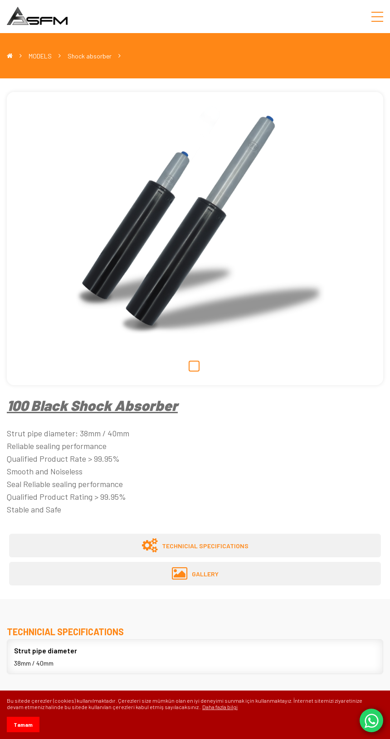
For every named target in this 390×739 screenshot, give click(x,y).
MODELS (40, 56)
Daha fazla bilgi (220, 707)
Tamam (23, 724)
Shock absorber (90, 56)
